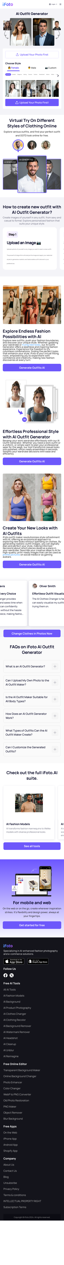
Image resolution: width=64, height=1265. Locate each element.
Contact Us (10, 1170)
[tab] (32, 666)
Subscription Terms (14, 1207)
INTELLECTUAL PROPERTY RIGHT (22, 1201)
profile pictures (11, 554)
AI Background (11, 1001)
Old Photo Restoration (16, 1100)
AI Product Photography (17, 1007)
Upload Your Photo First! (34, 102)
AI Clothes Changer (14, 1014)
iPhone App (10, 1138)
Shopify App (10, 1150)
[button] (32, 666)
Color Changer (12, 1088)
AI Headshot (10, 1038)
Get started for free (32, 925)
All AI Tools (9, 989)
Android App (10, 1144)
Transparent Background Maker (21, 1070)
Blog (6, 1177)
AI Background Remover (17, 1026)
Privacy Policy (11, 1189)
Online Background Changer (19, 1076)
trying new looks (31, 344)
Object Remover (12, 1112)
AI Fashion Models (13, 995)
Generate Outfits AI (32, 368)
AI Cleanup (9, 1044)
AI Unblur (8, 1050)
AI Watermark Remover (16, 1032)
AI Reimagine (11, 1056)
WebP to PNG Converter (17, 1094)
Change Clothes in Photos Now (32, 633)
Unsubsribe (10, 1183)
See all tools (32, 846)
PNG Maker (9, 1106)
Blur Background (13, 1118)
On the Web (10, 1132)
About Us (8, 1164)
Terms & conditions (14, 1195)
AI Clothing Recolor (14, 1020)
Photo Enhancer (12, 1082)
